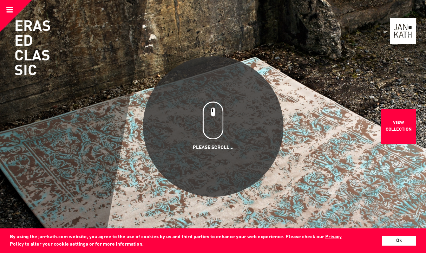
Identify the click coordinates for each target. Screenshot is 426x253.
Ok (399, 240)
